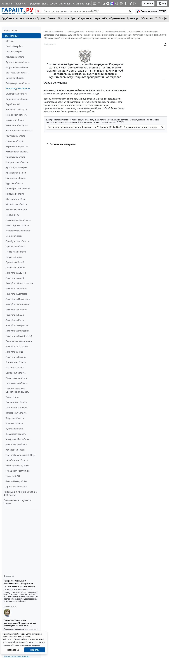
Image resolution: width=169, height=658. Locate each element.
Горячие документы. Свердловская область (17, 390)
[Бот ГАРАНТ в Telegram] (121, 3)
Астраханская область (17, 67)
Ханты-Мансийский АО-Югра (20, 455)
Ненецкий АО (13, 214)
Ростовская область (16, 362)
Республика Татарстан (17, 346)
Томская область (14, 423)
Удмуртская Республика (18, 439)
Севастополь (12, 397)
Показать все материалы (61, 144)
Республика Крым (15, 320)
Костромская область (17, 162)
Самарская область (16, 372)
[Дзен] (107, 3)
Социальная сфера (89, 18)
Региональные (11, 35)
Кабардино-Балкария (17, 125)
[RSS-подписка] (134, 3)
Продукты (34, 3)
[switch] (39, 11)
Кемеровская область (17, 151)
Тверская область (15, 418)
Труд (73, 18)
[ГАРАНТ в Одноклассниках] (125, 3)
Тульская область (15, 428)
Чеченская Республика (17, 465)
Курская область (14, 183)
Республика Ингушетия (18, 299)
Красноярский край (16, 172)
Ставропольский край (17, 407)
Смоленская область (16, 402)
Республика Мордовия (17, 330)
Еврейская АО (13, 104)
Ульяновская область (16, 444)
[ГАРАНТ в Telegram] (116, 3)
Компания (7, 3)
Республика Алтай (15, 278)
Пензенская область (16, 251)
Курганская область (16, 178)
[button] (151, 11)
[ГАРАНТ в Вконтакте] (103, 3)
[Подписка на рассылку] (94, 3)
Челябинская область (17, 460)
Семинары (65, 3)
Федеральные (11, 30)
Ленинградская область (18, 188)
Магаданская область (17, 199)
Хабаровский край (15, 449)
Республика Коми (15, 314)
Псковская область (15, 267)
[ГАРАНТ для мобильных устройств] (99, 3)
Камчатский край (15, 141)
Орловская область (16, 246)
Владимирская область (18, 83)
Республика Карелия (16, 309)
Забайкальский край (16, 109)
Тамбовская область (16, 412)
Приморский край (15, 262)
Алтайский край (14, 51)
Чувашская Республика (18, 470)
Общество (147, 18)
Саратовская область (16, 378)
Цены (45, 3)
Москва (9, 41)
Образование (117, 18)
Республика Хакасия (16, 357)
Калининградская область (19, 130)
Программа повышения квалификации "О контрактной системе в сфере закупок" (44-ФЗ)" (20, 584)
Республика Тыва (14, 351)
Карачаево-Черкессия (17, 146)
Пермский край (14, 257)
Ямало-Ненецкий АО (16, 481)
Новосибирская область (18, 230)
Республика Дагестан (16, 293)
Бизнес (52, 18)
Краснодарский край (16, 167)
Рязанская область (15, 367)
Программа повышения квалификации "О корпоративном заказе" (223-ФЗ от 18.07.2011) (20, 623)
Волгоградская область (18, 88)
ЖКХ (104, 18)
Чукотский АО (13, 476)
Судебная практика (13, 18)
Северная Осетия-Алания (19, 341)
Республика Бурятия (16, 288)
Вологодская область (16, 93)
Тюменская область (16, 433)
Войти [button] (148, 3)
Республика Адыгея (16, 272)
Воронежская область (17, 99)
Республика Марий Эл (17, 325)
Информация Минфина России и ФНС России (20, 493)
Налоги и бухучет (36, 18)
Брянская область (15, 77)
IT (156, 18)
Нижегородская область (18, 220)
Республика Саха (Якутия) (19, 336)
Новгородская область (17, 225)
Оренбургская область (17, 241)
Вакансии (20, 3)
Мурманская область (16, 209)
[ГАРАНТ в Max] (112, 3)
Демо (53, 3)
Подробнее (13, 649)
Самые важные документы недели (17, 502)
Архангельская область (18, 62)
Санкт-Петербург (14, 46)
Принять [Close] (34, 649)
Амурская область (15, 56)
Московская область (16, 204)
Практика (63, 18)
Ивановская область (16, 114)
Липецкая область (15, 193)
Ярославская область (16, 486)
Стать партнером (83, 3)
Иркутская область (15, 120)
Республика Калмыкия (17, 304)
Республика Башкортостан (19, 283)
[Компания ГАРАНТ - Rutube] (130, 3)
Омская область (14, 235)
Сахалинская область (16, 383)
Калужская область (15, 135)
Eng (162, 3)
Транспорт (133, 18)
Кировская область (15, 156)
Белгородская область (17, 72)
